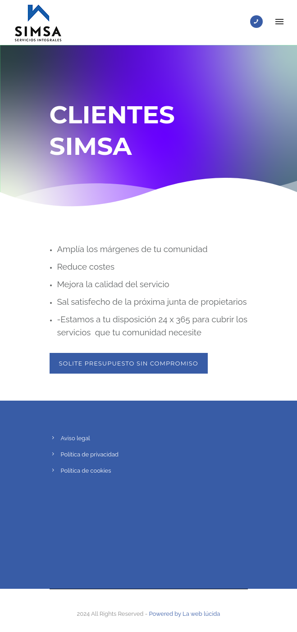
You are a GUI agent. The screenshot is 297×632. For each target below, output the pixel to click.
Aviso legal (75, 438)
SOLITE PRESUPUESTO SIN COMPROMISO (128, 363)
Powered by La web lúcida (184, 613)
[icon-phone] (258, 21)
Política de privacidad (90, 454)
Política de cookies (86, 470)
